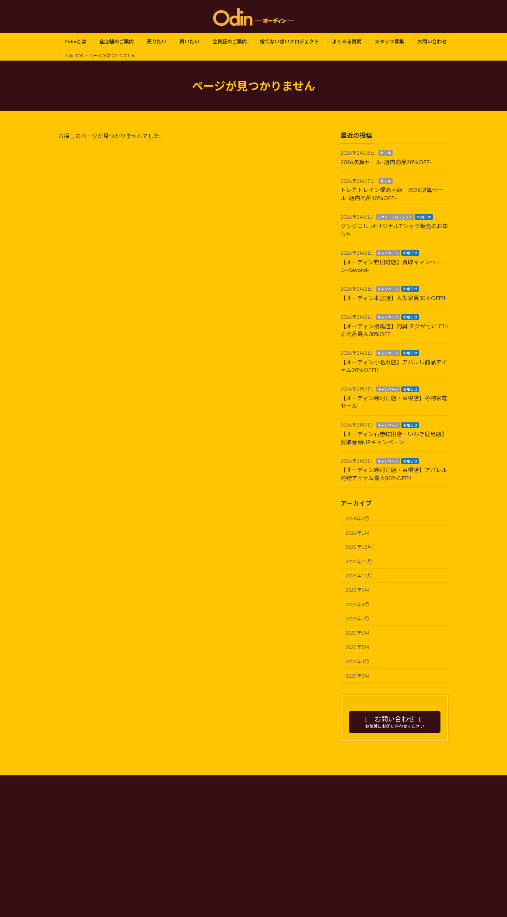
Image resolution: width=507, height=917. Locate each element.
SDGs (274, 782)
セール (385, 153)
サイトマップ (344, 782)
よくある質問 (305, 782)
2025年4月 (357, 661)
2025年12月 (358, 547)
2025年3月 (357, 676)
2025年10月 (358, 576)
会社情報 (246, 782)
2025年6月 (357, 633)
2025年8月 (357, 604)
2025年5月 (357, 647)
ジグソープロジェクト (394, 217)
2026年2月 (357, 518)
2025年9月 (357, 590)
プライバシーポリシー (203, 782)
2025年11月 (358, 561)
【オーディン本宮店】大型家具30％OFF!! (392, 298)
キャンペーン (388, 253)
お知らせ (424, 217)
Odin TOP (159, 782)
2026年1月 (357, 533)
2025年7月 (357, 618)
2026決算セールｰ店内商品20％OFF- (386, 162)
